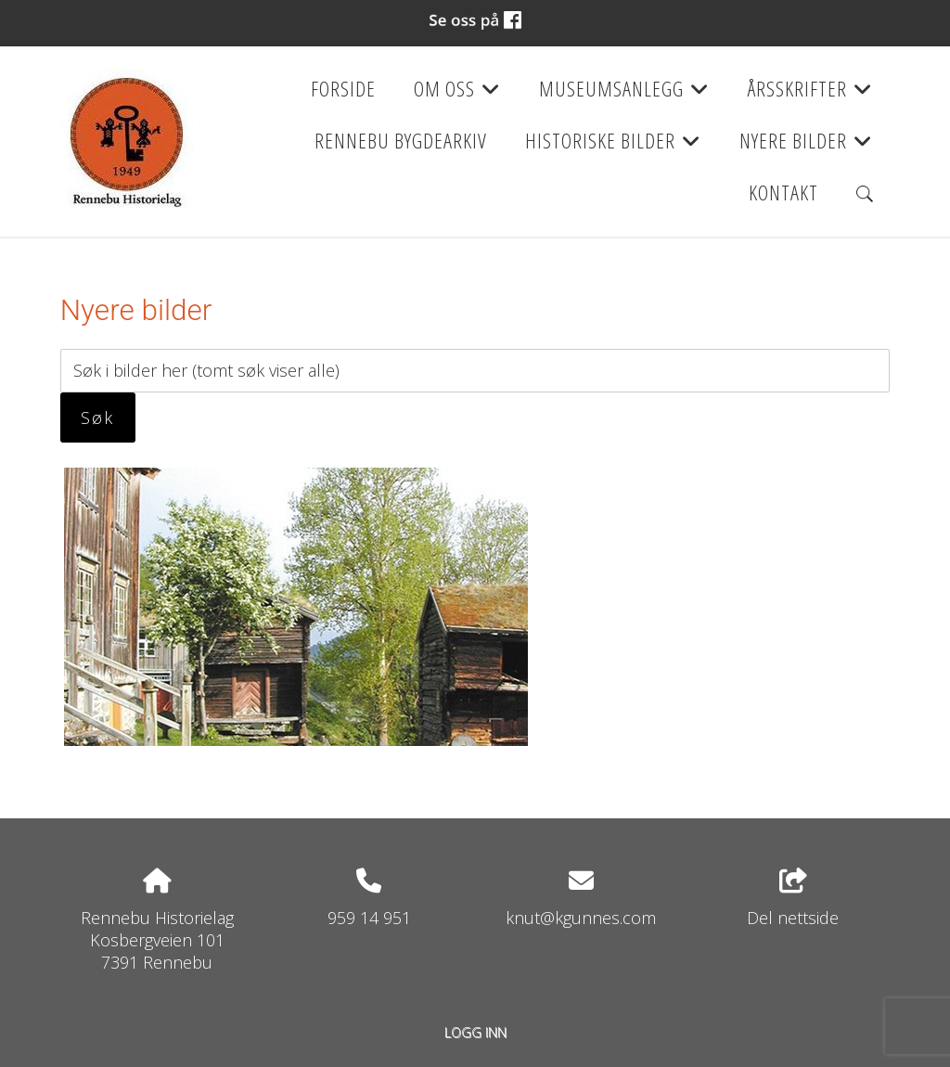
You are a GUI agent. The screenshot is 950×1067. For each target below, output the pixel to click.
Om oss (457, 94)
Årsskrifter (810, 94)
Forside (343, 88)
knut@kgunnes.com (581, 917)
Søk (97, 417)
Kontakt (783, 192)
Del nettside (793, 898)
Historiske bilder (613, 146)
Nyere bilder (806, 146)
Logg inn (475, 1032)
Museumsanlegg (624, 94)
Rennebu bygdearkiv (401, 140)
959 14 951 (369, 917)
